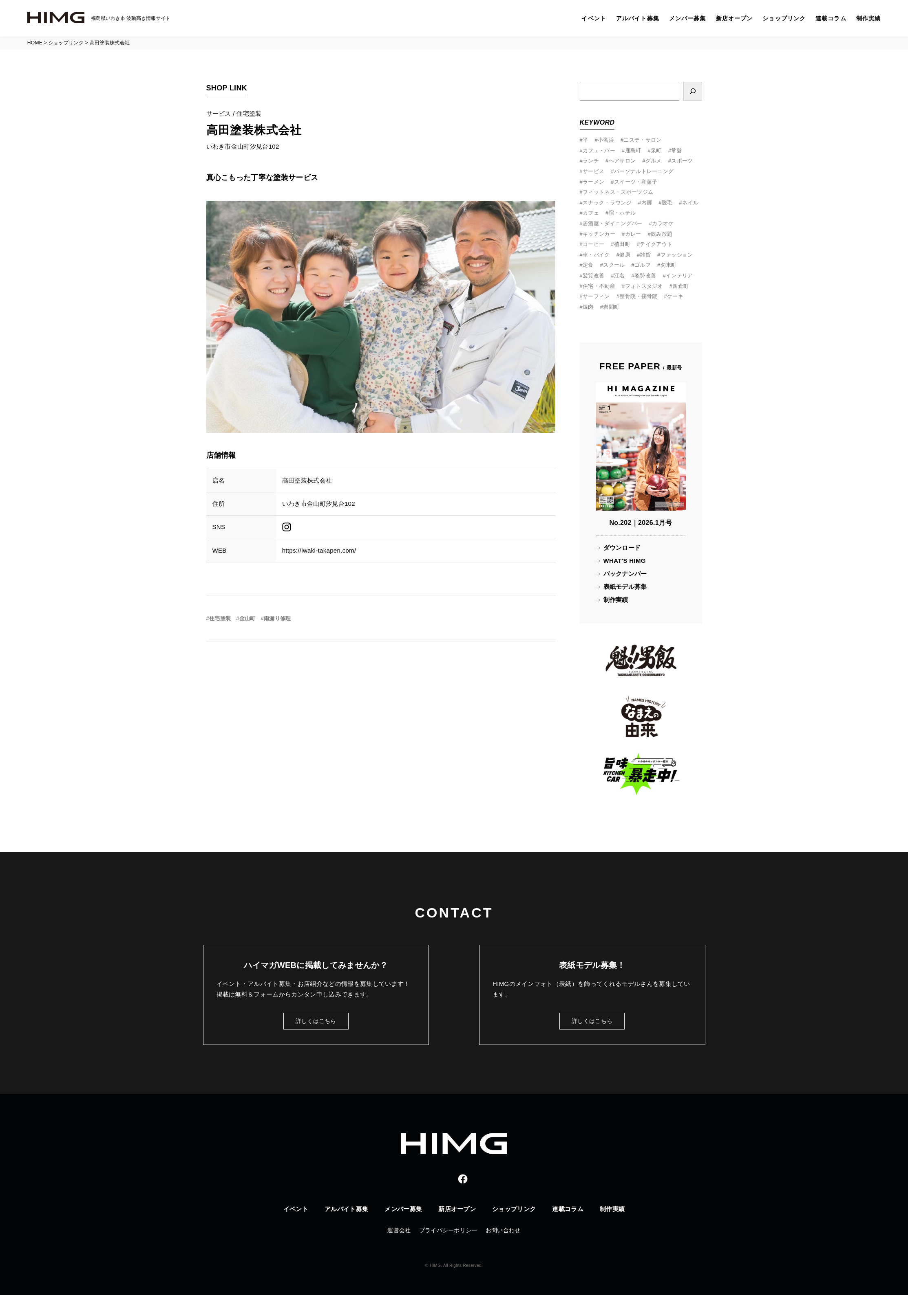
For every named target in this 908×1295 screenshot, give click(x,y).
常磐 (676, 150)
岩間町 (611, 307)
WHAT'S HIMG (624, 560)
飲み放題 (661, 234)
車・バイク (596, 255)
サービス (593, 171)
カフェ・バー (599, 150)
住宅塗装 (220, 618)
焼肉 (588, 307)
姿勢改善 (645, 275)
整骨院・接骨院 (638, 296)
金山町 (247, 618)
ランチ (591, 161)
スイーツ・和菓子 (636, 182)
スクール (614, 265)
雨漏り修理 (277, 618)
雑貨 (645, 255)
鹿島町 (633, 150)
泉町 (656, 150)
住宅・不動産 (599, 286)
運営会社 (399, 1230)
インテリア (679, 275)
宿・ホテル (622, 213)
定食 (588, 265)
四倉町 (680, 286)
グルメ (653, 161)
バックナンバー (625, 573)
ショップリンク (784, 18)
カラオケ (663, 223)
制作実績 (868, 18)
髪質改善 (593, 275)
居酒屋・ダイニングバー (613, 223)
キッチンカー (599, 234)
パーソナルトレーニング (644, 171)
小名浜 (606, 140)
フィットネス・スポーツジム (618, 192)
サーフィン (596, 296)
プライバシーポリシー (448, 1230)
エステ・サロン (642, 140)
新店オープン (734, 18)
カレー (633, 234)
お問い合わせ (503, 1230)
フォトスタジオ (644, 286)
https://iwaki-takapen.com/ (319, 550)
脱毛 (667, 203)
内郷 (646, 203)
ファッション (677, 255)
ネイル (690, 203)
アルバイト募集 (637, 18)
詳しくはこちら (316, 1021)
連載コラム (830, 18)
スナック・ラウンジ (607, 203)
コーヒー (593, 244)
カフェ (591, 213)
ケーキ (675, 296)
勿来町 (669, 265)
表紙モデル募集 (625, 586)
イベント (593, 18)
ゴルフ (642, 265)
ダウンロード (622, 547)
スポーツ (682, 161)
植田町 (622, 244)
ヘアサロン (622, 161)
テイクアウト (656, 244)
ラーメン (593, 182)
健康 (624, 255)
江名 (619, 275)
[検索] (692, 91)
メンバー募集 (687, 18)
